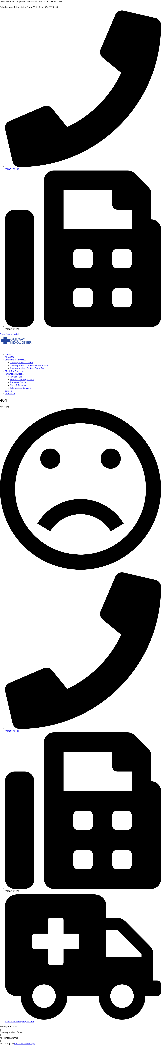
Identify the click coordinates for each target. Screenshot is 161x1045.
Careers (8, 390)
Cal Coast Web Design (24, 1043)
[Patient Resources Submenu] (23, 374)
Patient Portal (12, 334)
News (3, 334)
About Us (9, 357)
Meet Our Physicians (14, 371)
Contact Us (10, 393)
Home (8, 354)
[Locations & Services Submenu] (25, 360)
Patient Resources (13, 373)
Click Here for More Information (78, 1)
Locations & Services (14, 359)
